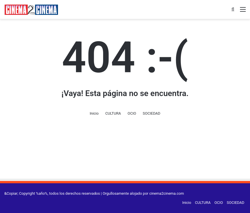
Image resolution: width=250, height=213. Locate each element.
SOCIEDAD (151, 113)
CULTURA (113, 113)
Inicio (94, 113)
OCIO (131, 113)
